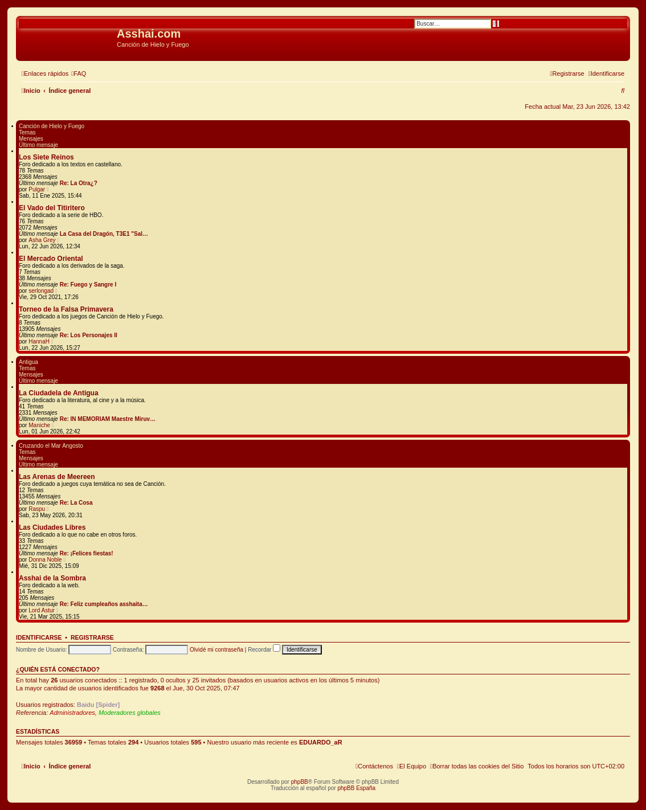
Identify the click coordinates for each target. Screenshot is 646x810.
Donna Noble (45, 560)
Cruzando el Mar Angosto (51, 446)
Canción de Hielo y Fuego (51, 126)
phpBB (299, 782)
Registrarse (92, 637)
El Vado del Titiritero (52, 208)
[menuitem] (78, 73)
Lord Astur (41, 610)
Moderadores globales (130, 712)
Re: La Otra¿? (78, 183)
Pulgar (36, 189)
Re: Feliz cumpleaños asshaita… (104, 604)
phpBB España (356, 788)
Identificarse (39, 637)
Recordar (264, 650)
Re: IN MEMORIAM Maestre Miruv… (108, 419)
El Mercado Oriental (51, 259)
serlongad (41, 291)
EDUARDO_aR (320, 742)
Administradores (72, 712)
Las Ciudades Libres (52, 527)
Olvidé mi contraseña (216, 650)
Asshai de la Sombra (52, 578)
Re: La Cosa (76, 503)
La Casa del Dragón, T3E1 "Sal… (104, 234)
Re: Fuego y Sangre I (88, 284)
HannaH (39, 341)
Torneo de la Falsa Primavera (66, 309)
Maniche (39, 425)
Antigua (28, 362)
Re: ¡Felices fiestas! (86, 553)
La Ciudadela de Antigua (59, 393)
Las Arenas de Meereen (57, 477)
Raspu (36, 509)
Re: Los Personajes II (88, 335)
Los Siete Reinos (46, 157)
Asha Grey (41, 240)
